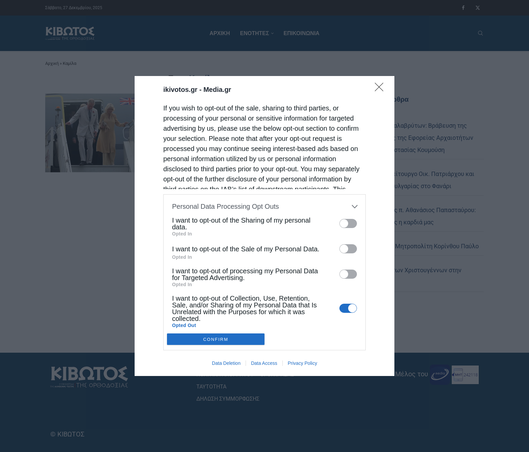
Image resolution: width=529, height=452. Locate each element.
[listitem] (264, 206)
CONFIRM (215, 339)
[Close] (381, 89)
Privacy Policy (302, 363)
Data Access (264, 363)
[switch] (348, 223)
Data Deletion (226, 363)
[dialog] (264, 226)
